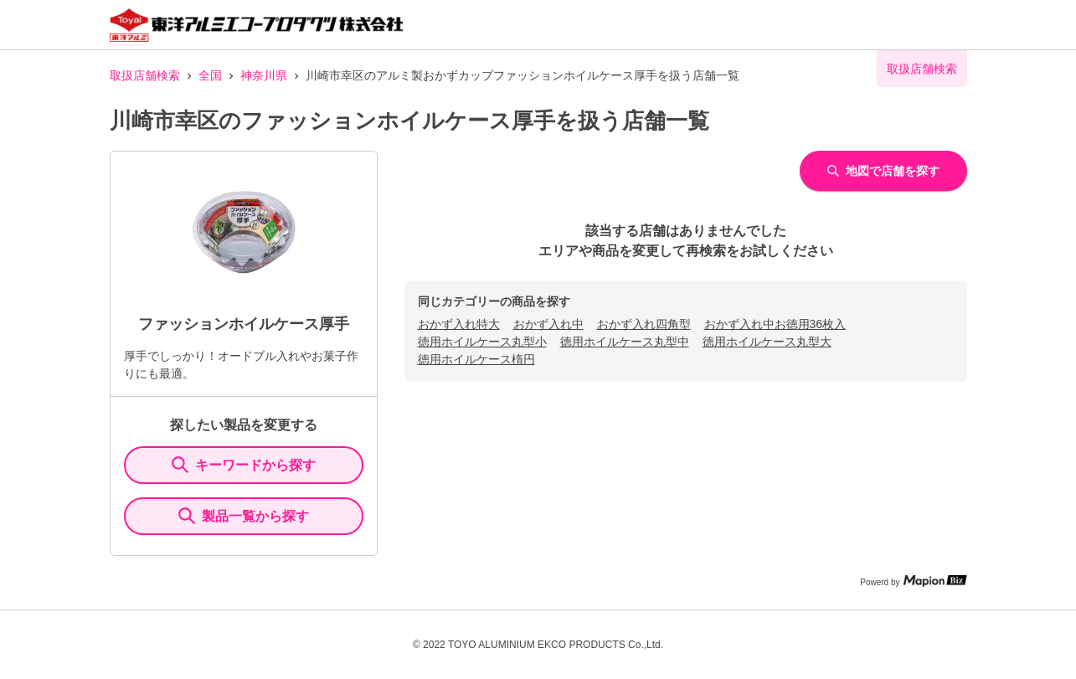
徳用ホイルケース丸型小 (482, 341)
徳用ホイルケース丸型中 (624, 341)
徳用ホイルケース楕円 (476, 359)
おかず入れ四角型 (644, 324)
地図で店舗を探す (883, 170)
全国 (210, 75)
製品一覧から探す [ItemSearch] (243, 515)
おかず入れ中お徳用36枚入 (775, 324)
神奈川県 (263, 75)
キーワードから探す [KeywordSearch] (244, 464)
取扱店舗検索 (145, 75)
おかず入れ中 (548, 324)
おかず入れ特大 (459, 324)
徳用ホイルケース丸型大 (767, 341)
